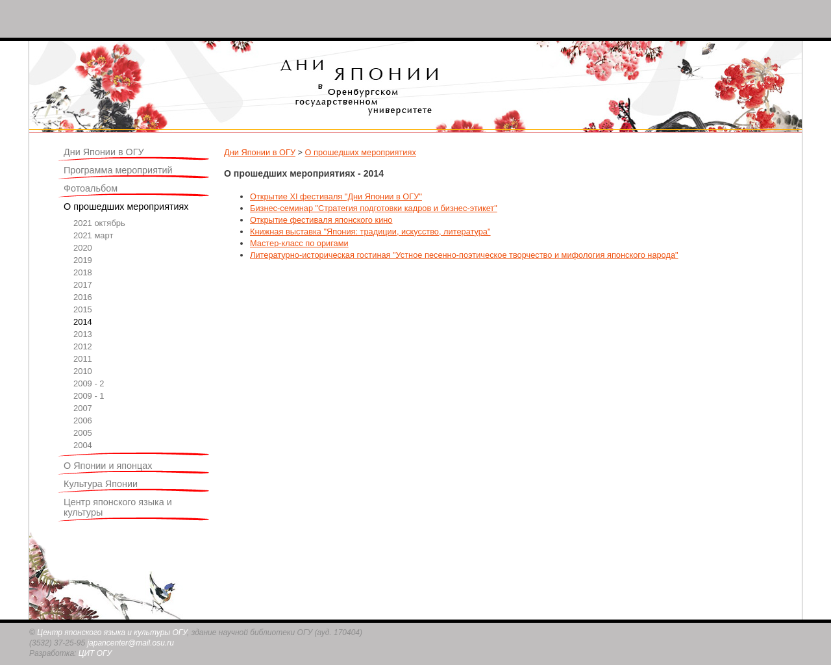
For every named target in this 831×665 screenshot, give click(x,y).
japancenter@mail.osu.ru (130, 642)
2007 (82, 408)
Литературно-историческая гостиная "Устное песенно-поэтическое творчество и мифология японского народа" (464, 255)
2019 (82, 260)
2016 (82, 297)
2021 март (93, 235)
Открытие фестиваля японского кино (321, 220)
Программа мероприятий (118, 170)
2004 (82, 445)
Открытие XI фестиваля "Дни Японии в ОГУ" (336, 196)
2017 (82, 285)
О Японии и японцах (108, 465)
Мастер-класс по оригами (299, 243)
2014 (82, 322)
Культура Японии (101, 484)
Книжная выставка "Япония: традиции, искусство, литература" (370, 231)
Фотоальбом (91, 188)
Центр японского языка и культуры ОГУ (112, 632)
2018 (82, 272)
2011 (82, 359)
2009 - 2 (89, 383)
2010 (82, 371)
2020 (82, 248)
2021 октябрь (99, 223)
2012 (82, 346)
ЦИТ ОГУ (95, 653)
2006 (82, 420)
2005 (82, 433)
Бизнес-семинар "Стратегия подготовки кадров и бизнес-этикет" (373, 208)
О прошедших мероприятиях (126, 206)
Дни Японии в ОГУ (104, 152)
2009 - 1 (89, 396)
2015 (82, 309)
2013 (82, 334)
